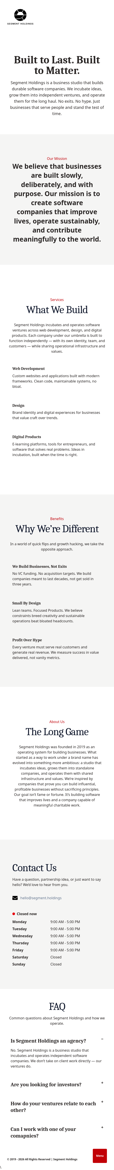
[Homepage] (20, 17)
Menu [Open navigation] (100, 1156)
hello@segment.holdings (41, 897)
